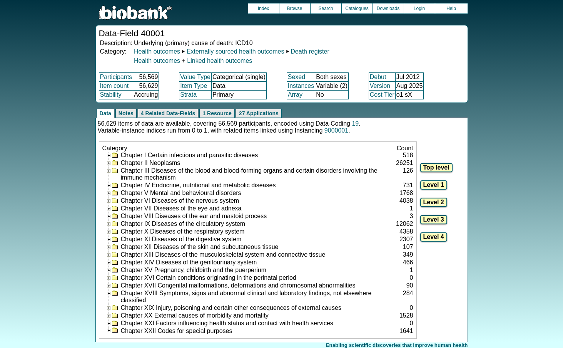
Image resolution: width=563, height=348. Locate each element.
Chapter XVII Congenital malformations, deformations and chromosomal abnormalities (238, 285)
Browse (294, 8)
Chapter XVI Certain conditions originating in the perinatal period (208, 277)
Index (263, 8)
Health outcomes (157, 51)
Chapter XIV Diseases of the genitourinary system (189, 262)
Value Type (195, 77)
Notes (126, 113)
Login (419, 8)
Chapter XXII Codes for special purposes (176, 331)
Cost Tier (382, 94)
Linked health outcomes (219, 60)
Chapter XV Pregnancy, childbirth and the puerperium (194, 270)
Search (325, 8)
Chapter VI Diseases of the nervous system (180, 200)
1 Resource (216, 113)
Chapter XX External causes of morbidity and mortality (195, 315)
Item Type (193, 85)
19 (355, 123)
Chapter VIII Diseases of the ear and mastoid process (194, 216)
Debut (378, 77)
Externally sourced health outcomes (235, 51)
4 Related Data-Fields (168, 113)
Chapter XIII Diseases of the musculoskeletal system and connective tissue (223, 254)
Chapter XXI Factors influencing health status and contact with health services (227, 323)
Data (105, 113)
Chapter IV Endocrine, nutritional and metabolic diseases (198, 185)
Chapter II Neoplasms (150, 163)
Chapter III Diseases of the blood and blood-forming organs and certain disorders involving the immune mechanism (249, 174)
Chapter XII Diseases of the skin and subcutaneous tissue (200, 247)
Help (451, 8)
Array (295, 94)
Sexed (296, 77)
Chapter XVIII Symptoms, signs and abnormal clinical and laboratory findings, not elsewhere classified (246, 296)
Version (380, 85)
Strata (188, 94)
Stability (111, 94)
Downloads (388, 8)
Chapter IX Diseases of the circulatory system (183, 223)
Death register (310, 51)
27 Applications (259, 113)
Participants (116, 77)
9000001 (336, 130)
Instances (301, 85)
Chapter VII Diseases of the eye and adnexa (181, 208)
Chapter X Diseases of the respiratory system (183, 231)
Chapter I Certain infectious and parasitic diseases (189, 155)
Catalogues (357, 8)
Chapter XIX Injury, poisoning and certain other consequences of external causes (231, 307)
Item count (114, 85)
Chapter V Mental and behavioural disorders (181, 193)
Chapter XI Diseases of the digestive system (181, 239)
